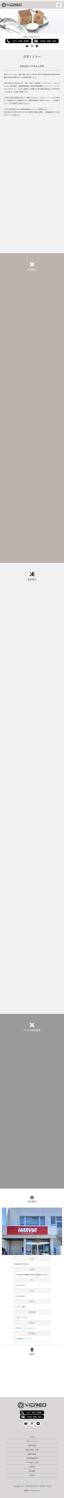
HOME (32, 1437)
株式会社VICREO (32, 1486)
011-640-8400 (20, 1285)
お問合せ (32, 1475)
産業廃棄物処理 (32, 1458)
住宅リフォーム (32, 1441)
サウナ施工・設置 (32, 1462)
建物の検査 (32, 1445)
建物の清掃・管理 (32, 1450)
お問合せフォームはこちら (25, 1328)
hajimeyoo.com (35, 1490)
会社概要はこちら (22, 1339)
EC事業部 (32, 1467)
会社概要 (32, 1471)
